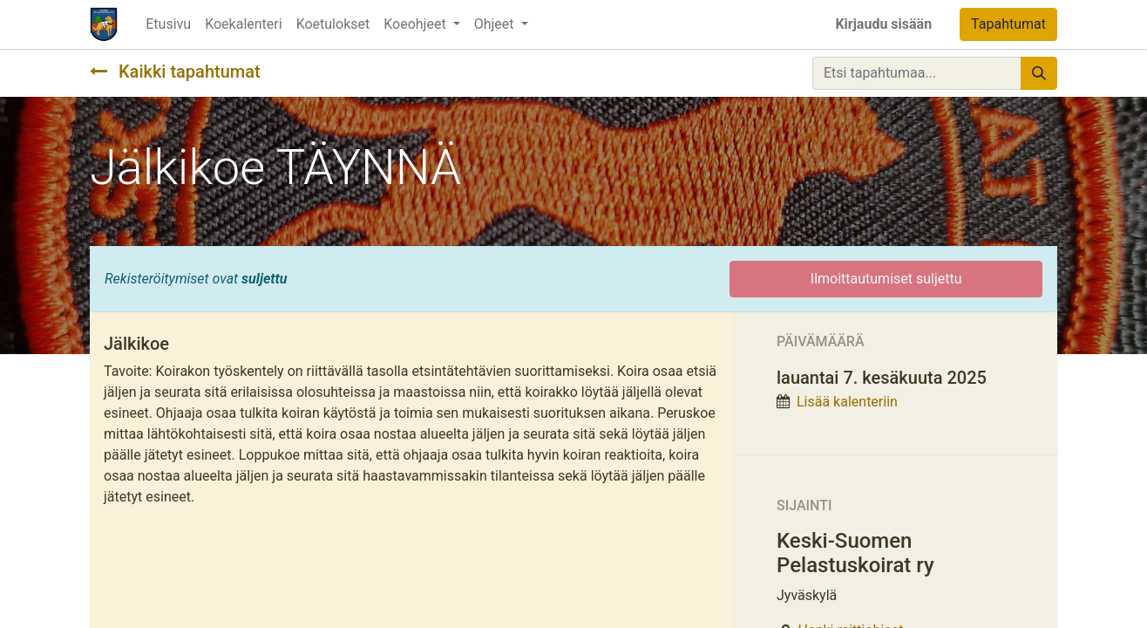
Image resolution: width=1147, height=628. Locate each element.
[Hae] (1039, 73)
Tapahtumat (1008, 24)
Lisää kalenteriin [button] (847, 401)
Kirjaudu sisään (883, 24)
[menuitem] (168, 24)
